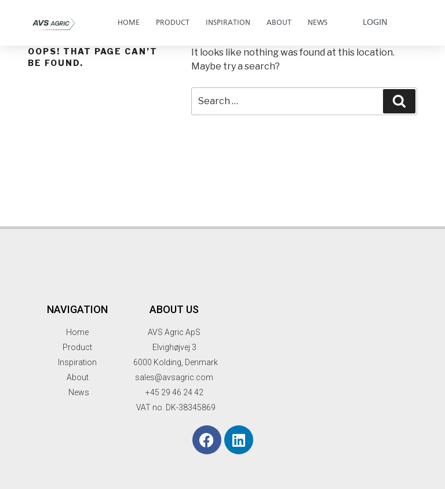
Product (172, 23)
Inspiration (228, 23)
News (317, 23)
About (279, 23)
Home (129, 23)
